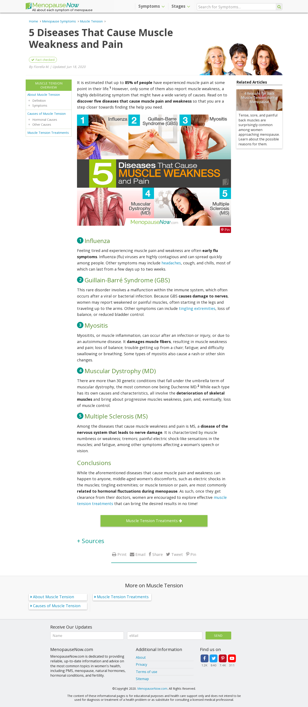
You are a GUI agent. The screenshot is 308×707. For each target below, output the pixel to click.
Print (122, 554)
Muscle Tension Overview (48, 85)
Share (157, 554)
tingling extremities (197, 308)
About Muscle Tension (43, 94)
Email (140, 554)
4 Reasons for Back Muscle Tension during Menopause (259, 97)
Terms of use (146, 671)
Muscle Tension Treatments (48, 132)
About (141, 657)
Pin (193, 554)
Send (218, 635)
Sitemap (142, 678)
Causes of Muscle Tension (46, 113)
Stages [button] (181, 6)
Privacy (141, 664)
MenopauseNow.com (152, 688)
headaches (171, 262)
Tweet (177, 554)
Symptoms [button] (151, 6)
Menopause (52, 6)
